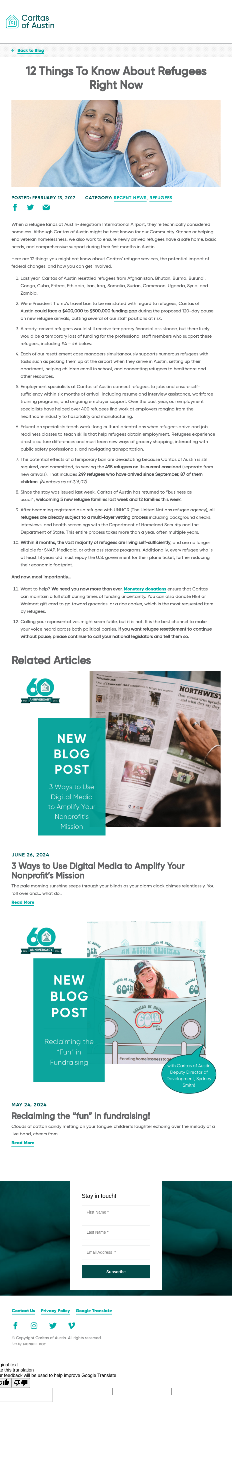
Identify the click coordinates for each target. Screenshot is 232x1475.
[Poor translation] (21, 1383)
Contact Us (23, 1311)
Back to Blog (30, 50)
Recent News (130, 198)
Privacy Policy (55, 1311)
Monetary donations (145, 589)
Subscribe (116, 1271)
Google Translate (94, 1311)
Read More (22, 902)
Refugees (160, 198)
